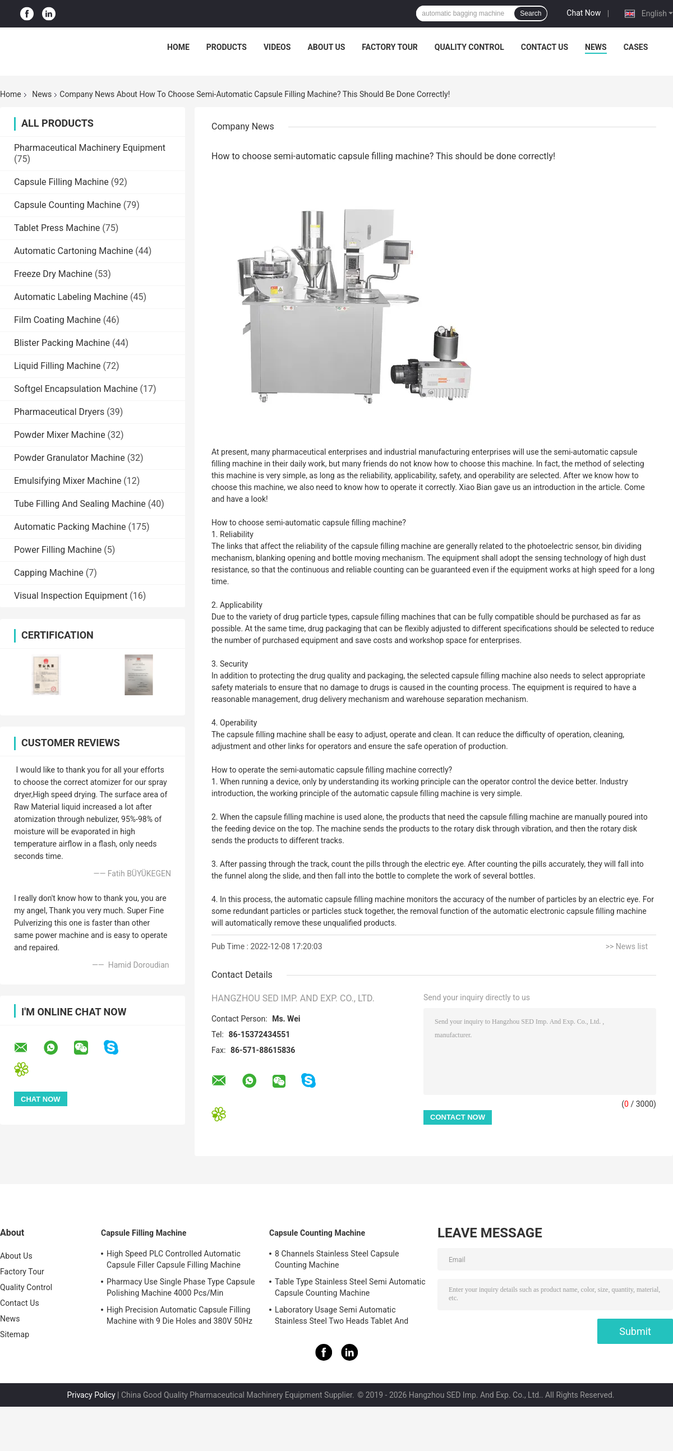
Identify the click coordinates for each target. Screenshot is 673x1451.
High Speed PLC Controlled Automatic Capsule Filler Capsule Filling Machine (174, 1259)
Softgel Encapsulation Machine (76, 388)
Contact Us (544, 47)
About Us (326, 47)
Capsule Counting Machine (67, 205)
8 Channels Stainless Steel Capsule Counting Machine (337, 1259)
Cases (636, 47)
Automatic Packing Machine (70, 526)
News (596, 47)
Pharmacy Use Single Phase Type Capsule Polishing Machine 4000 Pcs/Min (181, 1287)
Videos (277, 47)
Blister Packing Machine (62, 343)
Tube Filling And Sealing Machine (80, 503)
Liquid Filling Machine (57, 366)
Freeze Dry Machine (53, 274)
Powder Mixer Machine (59, 434)
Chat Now (583, 12)
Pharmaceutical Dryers (59, 411)
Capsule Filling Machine (61, 182)
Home (178, 47)
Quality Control (469, 47)
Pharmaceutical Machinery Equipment (89, 147)
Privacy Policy (91, 1394)
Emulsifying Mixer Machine (67, 480)
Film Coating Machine (57, 320)
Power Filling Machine (58, 549)
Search (530, 13)
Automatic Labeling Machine (71, 297)
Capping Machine (49, 572)
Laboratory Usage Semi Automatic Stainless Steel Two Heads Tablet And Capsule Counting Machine (341, 1317)
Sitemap (14, 1334)
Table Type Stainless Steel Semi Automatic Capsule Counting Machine (350, 1287)
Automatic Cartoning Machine (73, 251)
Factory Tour (390, 47)
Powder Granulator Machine (69, 457)
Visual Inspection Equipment (70, 595)
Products (226, 47)
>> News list (627, 946)
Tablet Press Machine (57, 228)
